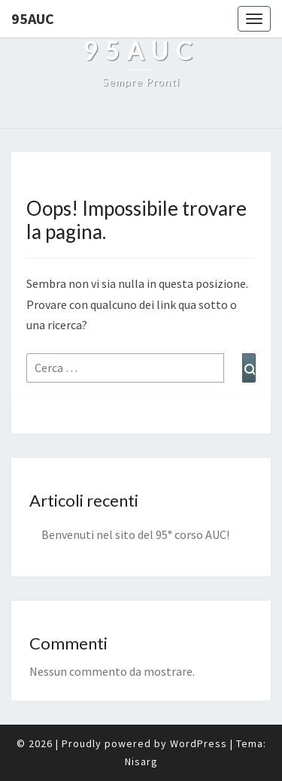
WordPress (198, 743)
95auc (32, 18)
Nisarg (141, 761)
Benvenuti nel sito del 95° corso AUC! (135, 534)
